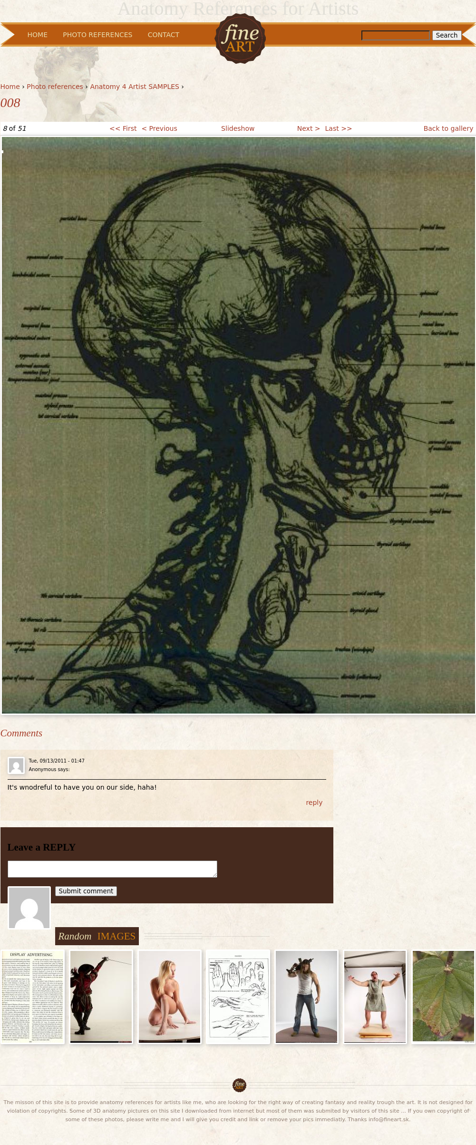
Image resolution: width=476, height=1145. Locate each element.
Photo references (55, 86)
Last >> (338, 128)
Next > (309, 128)
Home (10, 86)
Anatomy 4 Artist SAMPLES (134, 86)
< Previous (159, 128)
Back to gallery (449, 128)
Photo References (97, 35)
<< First (122, 128)
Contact (163, 35)
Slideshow (237, 128)
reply (314, 802)
